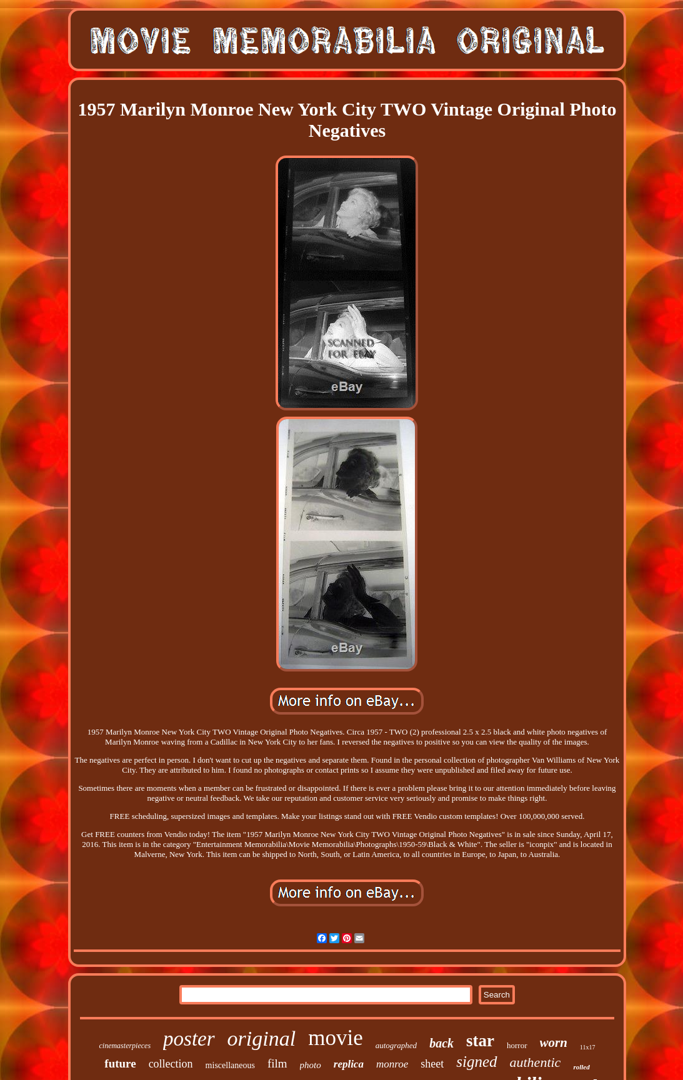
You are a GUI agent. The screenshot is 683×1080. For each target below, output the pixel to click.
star (480, 1040)
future (120, 1063)
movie (335, 1038)
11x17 (588, 1047)
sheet (432, 1064)
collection (171, 1064)
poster (189, 1039)
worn (553, 1042)
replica (349, 1064)
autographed (396, 1045)
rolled (581, 1067)
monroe (392, 1064)
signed (476, 1061)
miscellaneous (230, 1065)
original (261, 1038)
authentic (535, 1062)
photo (310, 1065)
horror (517, 1045)
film (277, 1063)
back (441, 1043)
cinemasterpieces (125, 1045)
